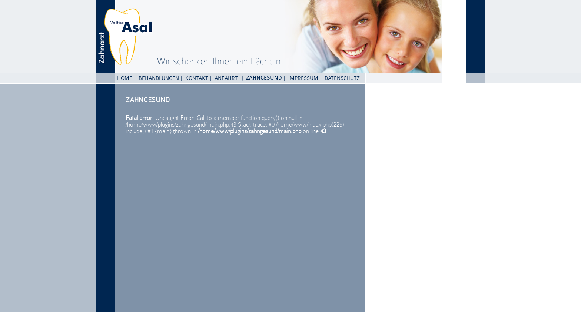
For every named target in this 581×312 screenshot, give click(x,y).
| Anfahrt (224, 78)
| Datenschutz (340, 78)
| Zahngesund (262, 78)
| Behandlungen (156, 78)
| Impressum (301, 78)
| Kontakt (194, 78)
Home (124, 78)
